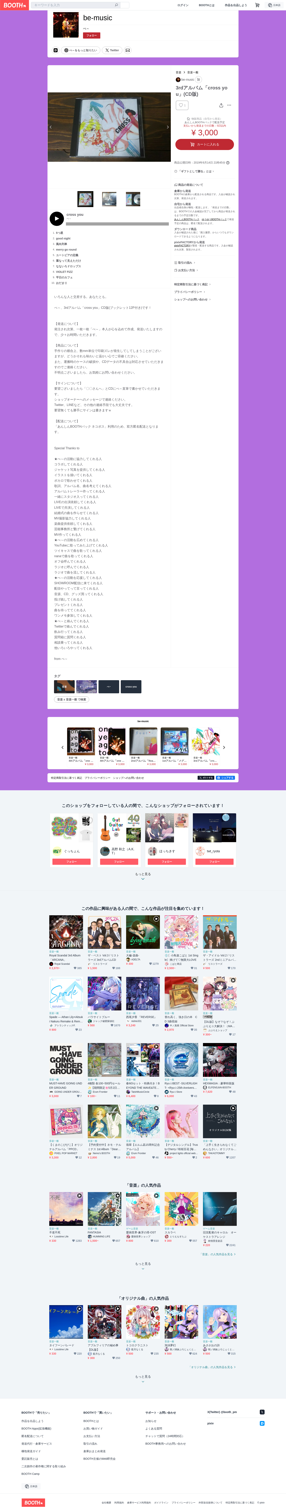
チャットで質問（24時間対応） (165, 1436)
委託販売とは (29, 1458)
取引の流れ (185, 262)
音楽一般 (192, 72)
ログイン (182, 5)
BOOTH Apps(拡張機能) (36, 1428)
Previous (51, 127)
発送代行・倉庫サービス (36, 1443)
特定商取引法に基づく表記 (191, 284)
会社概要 (106, 1502)
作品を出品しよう (236, 5)
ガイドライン (161, 1502)
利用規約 (119, 1502)
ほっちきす (167, 851)
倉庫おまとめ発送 (94, 1451)
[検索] (116, 5)
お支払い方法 (186, 270)
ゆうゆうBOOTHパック (214, 219)
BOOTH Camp (30, 1473)
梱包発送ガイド (31, 1451)
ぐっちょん (72, 851)
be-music (143, 721)
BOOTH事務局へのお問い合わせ (165, 1443)
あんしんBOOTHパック (186, 219)
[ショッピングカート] (257, 5)
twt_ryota (213, 851)
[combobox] (75, 5)
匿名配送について (32, 1436)
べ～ (86, 28)
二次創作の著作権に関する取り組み (43, 1466)
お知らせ (151, 1421)
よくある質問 (153, 1428)
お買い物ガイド (93, 1428)
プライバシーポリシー (188, 291)
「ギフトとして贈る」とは (195, 171)
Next (167, 127)
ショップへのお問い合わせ (191, 299)
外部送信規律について (210, 1502)
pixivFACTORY (182, 245)
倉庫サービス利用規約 (139, 1502)
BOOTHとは (206, 5)
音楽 (178, 72)
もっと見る (143, 878)
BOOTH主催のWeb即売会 (99, 1458)
